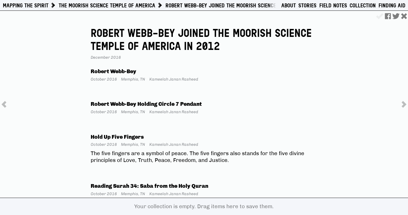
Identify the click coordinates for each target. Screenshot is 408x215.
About (288, 6)
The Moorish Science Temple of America (107, 5)
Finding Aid (392, 6)
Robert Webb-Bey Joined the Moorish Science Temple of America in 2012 (253, 5)
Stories (307, 6)
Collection (363, 6)
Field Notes (333, 6)
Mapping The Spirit (25, 5)
